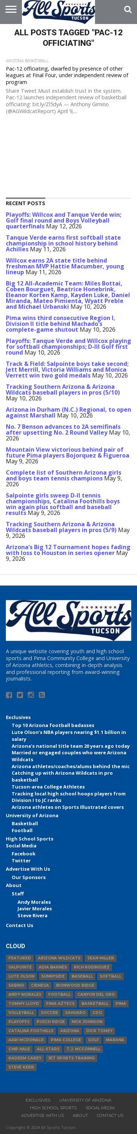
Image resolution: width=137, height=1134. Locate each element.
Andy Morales (34, 902)
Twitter (21, 860)
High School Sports (29, 838)
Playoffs (19, 1021)
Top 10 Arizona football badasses (53, 725)
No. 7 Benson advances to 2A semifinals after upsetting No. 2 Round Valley (63, 429)
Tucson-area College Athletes (48, 786)
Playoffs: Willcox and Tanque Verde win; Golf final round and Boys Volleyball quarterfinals (63, 220)
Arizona (69, 1031)
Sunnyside (53, 976)
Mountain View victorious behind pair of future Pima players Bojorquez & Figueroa (67, 452)
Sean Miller (100, 958)
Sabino (16, 985)
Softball (110, 976)
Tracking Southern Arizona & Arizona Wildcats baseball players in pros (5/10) (63, 389)
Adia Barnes (53, 967)
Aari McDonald (26, 1040)
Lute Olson (21, 976)
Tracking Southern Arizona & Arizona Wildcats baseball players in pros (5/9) (61, 527)
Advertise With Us (28, 869)
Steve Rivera (32, 915)
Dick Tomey (99, 1031)
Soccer (49, 1012)
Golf (93, 1040)
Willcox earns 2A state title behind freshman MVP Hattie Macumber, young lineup (65, 266)
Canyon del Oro (96, 994)
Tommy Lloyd (23, 1003)
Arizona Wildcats (59, 958)
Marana (115, 1040)
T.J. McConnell (83, 1049)
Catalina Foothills (30, 1031)
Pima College (66, 1040)
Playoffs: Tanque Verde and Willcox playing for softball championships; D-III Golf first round (68, 346)
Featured (19, 958)
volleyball (21, 1012)
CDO (97, 1012)
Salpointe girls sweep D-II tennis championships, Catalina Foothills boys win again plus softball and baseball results (63, 504)
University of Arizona (32, 815)
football (59, 994)
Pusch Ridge (51, 1021)
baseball (82, 976)
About (14, 885)
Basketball (25, 823)
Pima (120, 1003)
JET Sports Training (71, 1058)
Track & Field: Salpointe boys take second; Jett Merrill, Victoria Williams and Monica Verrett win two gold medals (67, 369)
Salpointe (20, 967)
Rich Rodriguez (92, 967)
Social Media (21, 845)
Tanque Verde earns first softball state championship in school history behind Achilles (63, 243)
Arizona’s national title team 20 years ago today (71, 746)
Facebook (23, 853)
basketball (95, 1003)
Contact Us (19, 925)
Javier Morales (35, 908)
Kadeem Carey (24, 1058)
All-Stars (48, 1049)
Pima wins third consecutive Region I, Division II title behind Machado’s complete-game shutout (60, 324)
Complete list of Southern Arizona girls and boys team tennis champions (63, 475)
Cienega (40, 985)
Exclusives (18, 717)
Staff (18, 893)
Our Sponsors (29, 877)
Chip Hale (19, 1049)
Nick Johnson (87, 1021)
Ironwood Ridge (75, 985)
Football (22, 830)
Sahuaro (75, 1012)
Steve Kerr (21, 1067)
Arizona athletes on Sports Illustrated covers (68, 807)
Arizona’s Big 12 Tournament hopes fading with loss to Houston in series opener (68, 550)
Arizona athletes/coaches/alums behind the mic (71, 766)
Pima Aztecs (60, 1003)
